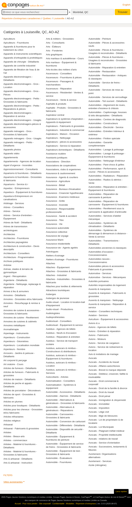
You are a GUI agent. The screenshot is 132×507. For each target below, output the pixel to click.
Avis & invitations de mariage (103, 354)
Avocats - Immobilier (99, 404)
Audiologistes (53, 313)
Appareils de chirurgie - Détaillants (21, 61)
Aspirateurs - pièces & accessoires (64, 142)
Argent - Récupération (14, 276)
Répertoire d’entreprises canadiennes (21, 18)
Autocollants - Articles (57, 377)
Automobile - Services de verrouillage (108, 97)
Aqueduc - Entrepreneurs (16, 188)
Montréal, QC (80, 12)
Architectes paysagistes (15, 242)
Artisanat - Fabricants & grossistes (21, 428)
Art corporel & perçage (15, 360)
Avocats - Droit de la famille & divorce (108, 388)
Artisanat (8, 424)
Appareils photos (12, 149)
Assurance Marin (54, 240)
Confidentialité (58, 504)
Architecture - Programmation (18, 257)
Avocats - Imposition (99, 408)
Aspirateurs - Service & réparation (63, 146)
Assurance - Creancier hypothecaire (64, 193)
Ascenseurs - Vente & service (61, 100)
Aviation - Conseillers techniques (105, 311)
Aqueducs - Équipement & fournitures (22, 192)
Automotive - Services (100, 273)
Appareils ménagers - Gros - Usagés (22, 138)
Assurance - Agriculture (58, 181)
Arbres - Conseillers (13, 207)
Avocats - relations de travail (103, 438)
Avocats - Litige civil (99, 412)
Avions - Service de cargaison (104, 343)
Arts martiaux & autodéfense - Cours (65, 58)
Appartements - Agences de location (22, 161)
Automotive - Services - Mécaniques (107, 277)
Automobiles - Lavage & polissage (106, 149)
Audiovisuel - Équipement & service (64, 325)
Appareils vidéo (11, 153)
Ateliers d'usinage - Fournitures (62, 259)
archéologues (10, 230)
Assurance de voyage (57, 236)
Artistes (7, 432)
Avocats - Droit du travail (101, 392)
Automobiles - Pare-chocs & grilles (106, 164)
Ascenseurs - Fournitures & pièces (64, 77)
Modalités (70, 504)
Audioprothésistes (55, 317)
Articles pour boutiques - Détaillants (21, 405)
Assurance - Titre (55, 220)
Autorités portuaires (99, 281)
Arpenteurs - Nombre (14, 349)
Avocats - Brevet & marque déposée (107, 370)
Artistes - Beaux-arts (14, 436)
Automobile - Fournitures (59, 462)
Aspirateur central (55, 115)
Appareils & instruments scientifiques (22, 54)
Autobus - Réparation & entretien (63, 337)
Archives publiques (13, 261)
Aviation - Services (98, 315)
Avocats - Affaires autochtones (104, 366)
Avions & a (94, 323)
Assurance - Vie (54, 224)
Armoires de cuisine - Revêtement (21, 317)
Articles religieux (11, 420)
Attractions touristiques (58, 290)
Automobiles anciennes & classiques (107, 248)
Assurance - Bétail (55, 185)
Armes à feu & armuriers (16, 291)
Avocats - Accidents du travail (104, 362)
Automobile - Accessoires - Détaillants (65, 392)
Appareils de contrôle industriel (19, 65)
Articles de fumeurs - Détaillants (19, 368)
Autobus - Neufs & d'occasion (61, 333)
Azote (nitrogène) (97, 465)
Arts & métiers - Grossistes (60, 38)
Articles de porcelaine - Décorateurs (22, 390)
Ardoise (7, 265)
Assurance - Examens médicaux (62, 197)
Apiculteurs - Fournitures (16, 42)
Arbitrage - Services (13, 203)
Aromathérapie (11, 329)
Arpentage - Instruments (16, 333)
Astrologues (52, 251)
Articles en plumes (13, 401)
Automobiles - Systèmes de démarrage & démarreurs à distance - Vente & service (108, 233)
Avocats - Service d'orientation (104, 442)
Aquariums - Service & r (15, 184)
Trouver (123, 12)
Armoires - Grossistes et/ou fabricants (22, 299)
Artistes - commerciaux (15, 440)
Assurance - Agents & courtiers (62, 177)
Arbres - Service (11, 211)
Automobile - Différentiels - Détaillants (65, 425)
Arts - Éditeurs (53, 46)
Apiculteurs (9, 38)
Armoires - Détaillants (14, 295)
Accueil (18, 504)
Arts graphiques (54, 54)
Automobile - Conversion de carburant (65, 421)
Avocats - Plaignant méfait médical (106, 431)
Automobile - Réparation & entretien (107, 67)
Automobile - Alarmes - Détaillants (63, 396)
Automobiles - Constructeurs (103, 123)
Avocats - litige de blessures (103, 416)
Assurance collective (56, 232)
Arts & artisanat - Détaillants (17, 459)
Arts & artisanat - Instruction (17, 462)
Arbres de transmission (15, 226)
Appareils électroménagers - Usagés (22, 120)
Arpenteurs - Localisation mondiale (21, 345)
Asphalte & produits (56, 104)
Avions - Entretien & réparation (104, 331)
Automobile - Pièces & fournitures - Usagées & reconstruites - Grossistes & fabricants (108, 60)
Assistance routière (56, 153)
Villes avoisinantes (13, 482)
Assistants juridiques (56, 157)
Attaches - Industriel (56, 275)
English (126, 4)
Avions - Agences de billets (102, 327)
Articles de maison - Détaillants (19, 379)
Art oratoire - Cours (13, 364)
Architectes (9, 234)
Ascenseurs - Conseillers (59, 73)
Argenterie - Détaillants (15, 280)
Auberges (51, 294)
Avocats (93, 358)
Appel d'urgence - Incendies (17, 165)
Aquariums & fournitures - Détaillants (22, 173)
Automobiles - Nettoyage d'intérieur (107, 160)
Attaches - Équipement (58, 267)
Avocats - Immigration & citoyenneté (107, 400)
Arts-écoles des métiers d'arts (61, 69)
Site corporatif (45, 504)
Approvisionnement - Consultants (20, 169)
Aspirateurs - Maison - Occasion (62, 134)
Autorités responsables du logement (107, 285)
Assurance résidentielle (58, 243)
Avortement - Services (100, 461)
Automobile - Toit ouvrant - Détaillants (108, 101)
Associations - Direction (58, 161)
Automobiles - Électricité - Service (106, 127)
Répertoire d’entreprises (86, 504)
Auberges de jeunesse (57, 298)
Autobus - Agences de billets (60, 329)
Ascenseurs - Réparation (59, 88)
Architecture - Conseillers (16, 253)
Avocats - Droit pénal (99, 396)
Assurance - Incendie (57, 205)
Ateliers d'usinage (55, 255)
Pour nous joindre (30, 504)
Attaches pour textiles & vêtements (64, 286)
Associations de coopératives (61, 165)
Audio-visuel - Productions (59, 309)
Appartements (10, 157)
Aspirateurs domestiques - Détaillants (65, 149)
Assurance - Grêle (55, 201)
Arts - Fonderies (54, 50)
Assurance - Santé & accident (61, 216)
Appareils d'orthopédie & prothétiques (22, 58)
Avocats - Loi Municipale (101, 427)
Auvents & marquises (100, 289)
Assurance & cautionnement (60, 173)
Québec (47, 18)
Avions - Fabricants (98, 335)
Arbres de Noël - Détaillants (17, 222)
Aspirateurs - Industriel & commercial (65, 130)
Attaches (50, 263)
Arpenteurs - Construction (16, 337)
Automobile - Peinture (100, 38)
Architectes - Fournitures (16, 238)
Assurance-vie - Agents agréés (62, 247)
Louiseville (58, 18)
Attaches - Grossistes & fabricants (63, 271)
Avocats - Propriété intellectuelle (105, 435)
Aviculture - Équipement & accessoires (108, 319)
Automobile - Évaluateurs (59, 458)
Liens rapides (121, 491)
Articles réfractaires (13, 416)
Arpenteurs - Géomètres (16, 341)
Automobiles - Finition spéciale (104, 138)
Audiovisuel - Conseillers (59, 321)
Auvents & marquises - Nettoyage (106, 300)
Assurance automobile (57, 228)
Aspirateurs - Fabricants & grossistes (65, 126)
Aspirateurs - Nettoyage (58, 138)
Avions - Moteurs (97, 339)
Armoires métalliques (14, 325)
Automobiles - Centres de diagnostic (107, 119)
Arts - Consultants (55, 42)
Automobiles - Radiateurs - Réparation (108, 175)
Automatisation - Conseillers (60, 381)
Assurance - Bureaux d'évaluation (63, 189)
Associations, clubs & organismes (63, 169)
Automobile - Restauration (102, 71)
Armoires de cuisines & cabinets (20, 321)
